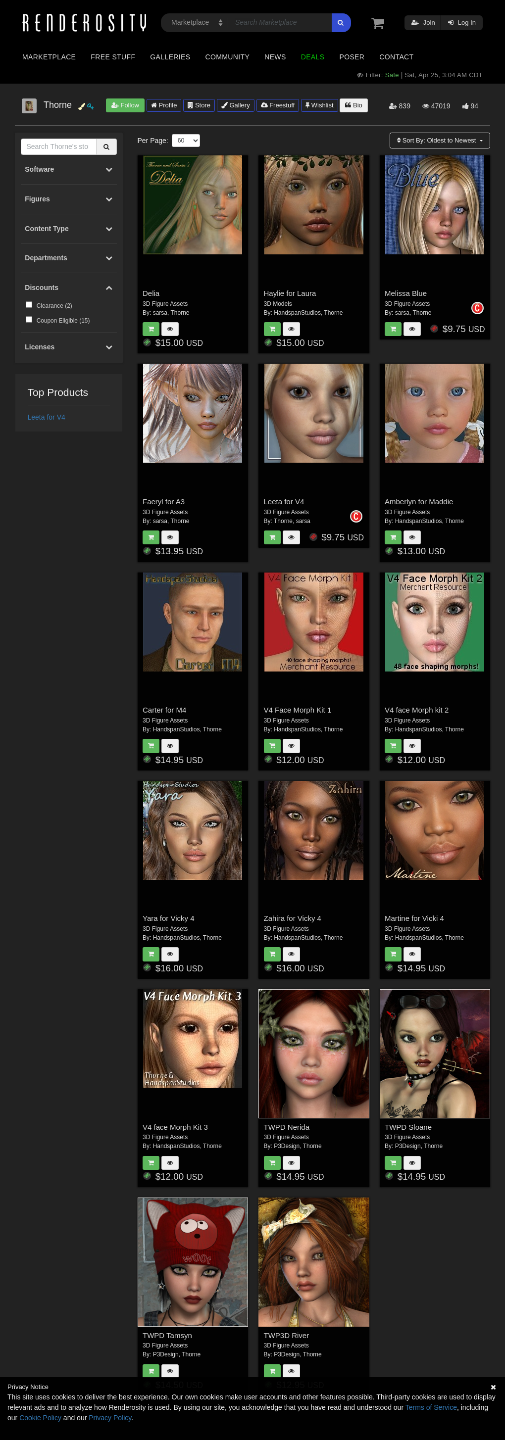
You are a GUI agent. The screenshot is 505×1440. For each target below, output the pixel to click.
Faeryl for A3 (164, 501)
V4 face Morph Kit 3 (175, 1127)
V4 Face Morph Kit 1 (298, 710)
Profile (164, 105)
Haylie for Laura (290, 293)
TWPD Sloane (408, 1127)
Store (199, 105)
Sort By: (437, 140)
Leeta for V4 (46, 417)
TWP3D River (286, 1335)
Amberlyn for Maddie (419, 501)
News (275, 57)
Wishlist (319, 105)
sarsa (160, 312)
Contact (396, 57)
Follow (125, 105)
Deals (313, 57)
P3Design (287, 1146)
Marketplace (49, 57)
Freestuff (278, 105)
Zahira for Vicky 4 (292, 918)
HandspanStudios (297, 312)
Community (227, 57)
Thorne (179, 312)
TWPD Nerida (287, 1127)
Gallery (235, 105)
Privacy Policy (110, 1418)
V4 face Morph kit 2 (417, 710)
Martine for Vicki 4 (414, 918)
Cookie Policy (40, 1418)
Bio (353, 105)
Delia (151, 293)
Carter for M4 (164, 710)
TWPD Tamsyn (167, 1335)
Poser (351, 57)
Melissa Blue (406, 293)
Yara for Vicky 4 (169, 918)
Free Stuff (113, 57)
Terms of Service (431, 1407)
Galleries (170, 57)
